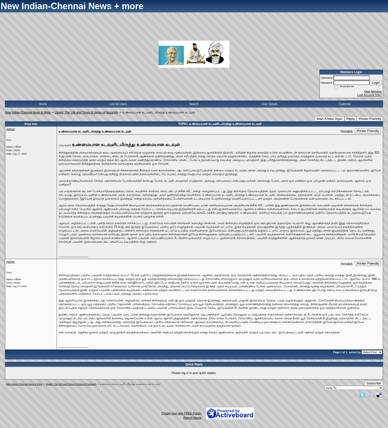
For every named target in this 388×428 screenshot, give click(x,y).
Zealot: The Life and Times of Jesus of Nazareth (86, 112)
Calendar (345, 104)
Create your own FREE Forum (181, 413)
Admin (10, 129)
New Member (373, 91)
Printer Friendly (370, 119)
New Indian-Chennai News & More (27, 112)
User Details (269, 104)
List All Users (118, 104)
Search (194, 104)
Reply (350, 119)
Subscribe (373, 383)
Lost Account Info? (369, 95)
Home (43, 104)
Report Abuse (192, 418)
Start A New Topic (329, 119)
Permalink (347, 131)
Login (376, 82)
